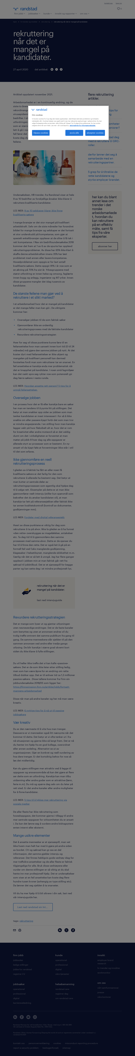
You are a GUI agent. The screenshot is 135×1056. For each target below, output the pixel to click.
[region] (68, 123)
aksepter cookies (95, 132)
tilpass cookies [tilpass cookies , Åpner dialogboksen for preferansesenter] (40, 132)
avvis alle (74, 132)
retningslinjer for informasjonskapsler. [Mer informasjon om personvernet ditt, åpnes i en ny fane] (83, 125)
